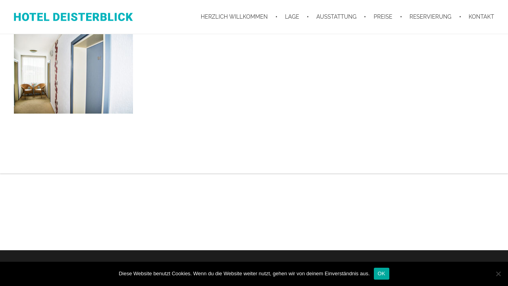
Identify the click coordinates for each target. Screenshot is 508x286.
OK (381, 273)
